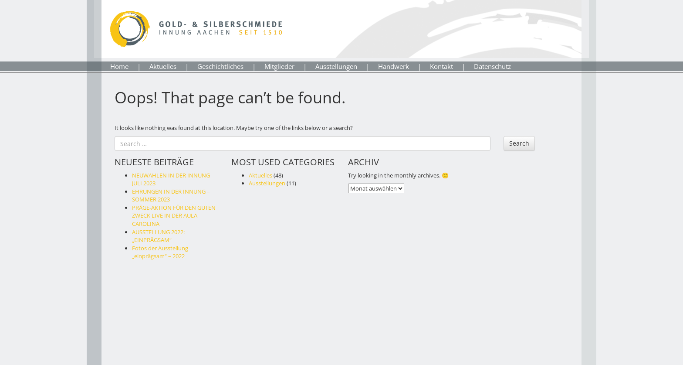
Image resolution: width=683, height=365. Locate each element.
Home (119, 66)
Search (519, 143)
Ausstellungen (336, 66)
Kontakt (441, 66)
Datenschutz (492, 66)
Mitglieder (279, 66)
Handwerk (393, 66)
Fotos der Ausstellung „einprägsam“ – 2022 (160, 252)
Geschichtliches (220, 66)
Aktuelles (162, 66)
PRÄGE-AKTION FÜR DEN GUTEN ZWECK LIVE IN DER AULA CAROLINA (174, 216)
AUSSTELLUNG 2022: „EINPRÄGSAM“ (158, 236)
